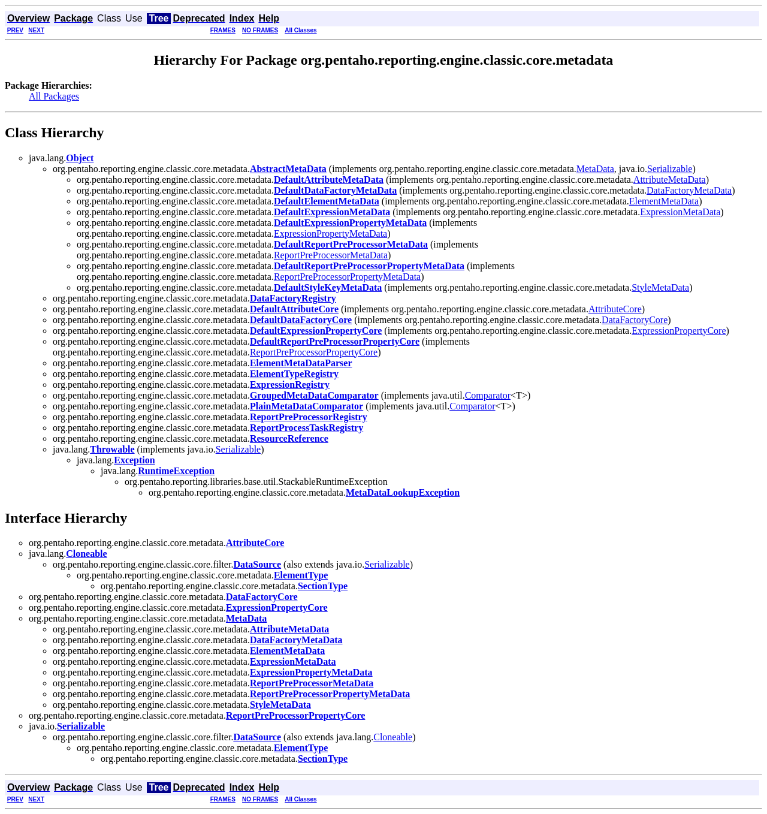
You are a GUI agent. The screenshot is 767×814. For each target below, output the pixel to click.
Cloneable (392, 737)
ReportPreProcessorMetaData (331, 255)
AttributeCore (615, 309)
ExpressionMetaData (680, 212)
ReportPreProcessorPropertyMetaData (347, 277)
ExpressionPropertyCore (679, 330)
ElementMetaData (664, 201)
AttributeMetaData (669, 179)
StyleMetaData (660, 287)
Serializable (670, 169)
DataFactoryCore (635, 320)
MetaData (595, 169)
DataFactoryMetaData (689, 190)
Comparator (488, 395)
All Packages (54, 96)
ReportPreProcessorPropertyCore (314, 352)
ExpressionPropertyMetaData (330, 233)
